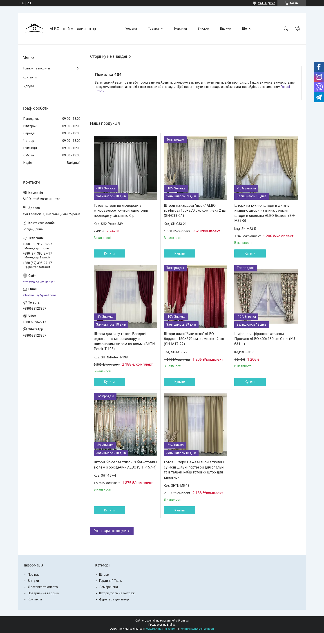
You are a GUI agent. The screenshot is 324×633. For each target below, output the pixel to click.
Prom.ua (183, 620)
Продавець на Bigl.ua (162, 624)
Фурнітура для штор (114, 599)
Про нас (33, 574)
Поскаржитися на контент (160, 628)
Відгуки (225, 28)
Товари (153, 28)
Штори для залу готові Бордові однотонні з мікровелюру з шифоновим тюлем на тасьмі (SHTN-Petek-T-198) (125, 341)
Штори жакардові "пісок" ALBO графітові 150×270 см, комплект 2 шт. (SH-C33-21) (195, 210)
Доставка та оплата (43, 587)
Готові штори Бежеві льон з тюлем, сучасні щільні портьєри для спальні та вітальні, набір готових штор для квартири (194, 469)
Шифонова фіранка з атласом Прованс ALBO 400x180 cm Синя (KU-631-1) (265, 339)
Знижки (203, 28)
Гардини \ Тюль (110, 580)
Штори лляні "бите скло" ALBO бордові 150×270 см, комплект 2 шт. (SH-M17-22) (194, 339)
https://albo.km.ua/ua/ (39, 282)
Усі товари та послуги (110, 531)
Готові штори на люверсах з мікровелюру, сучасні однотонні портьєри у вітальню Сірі (121, 210)
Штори (104, 574)
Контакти (30, 77)
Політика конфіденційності (196, 628)
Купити (109, 253)
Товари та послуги (36, 68)
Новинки (180, 28)
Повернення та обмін (43, 593)
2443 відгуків (266, 3)
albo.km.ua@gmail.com (39, 295)
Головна (131, 28)
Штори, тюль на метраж (117, 593)
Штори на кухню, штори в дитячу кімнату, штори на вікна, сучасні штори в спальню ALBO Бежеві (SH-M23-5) (264, 213)
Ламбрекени (108, 587)
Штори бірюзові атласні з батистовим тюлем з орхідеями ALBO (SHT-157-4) (125, 464)
